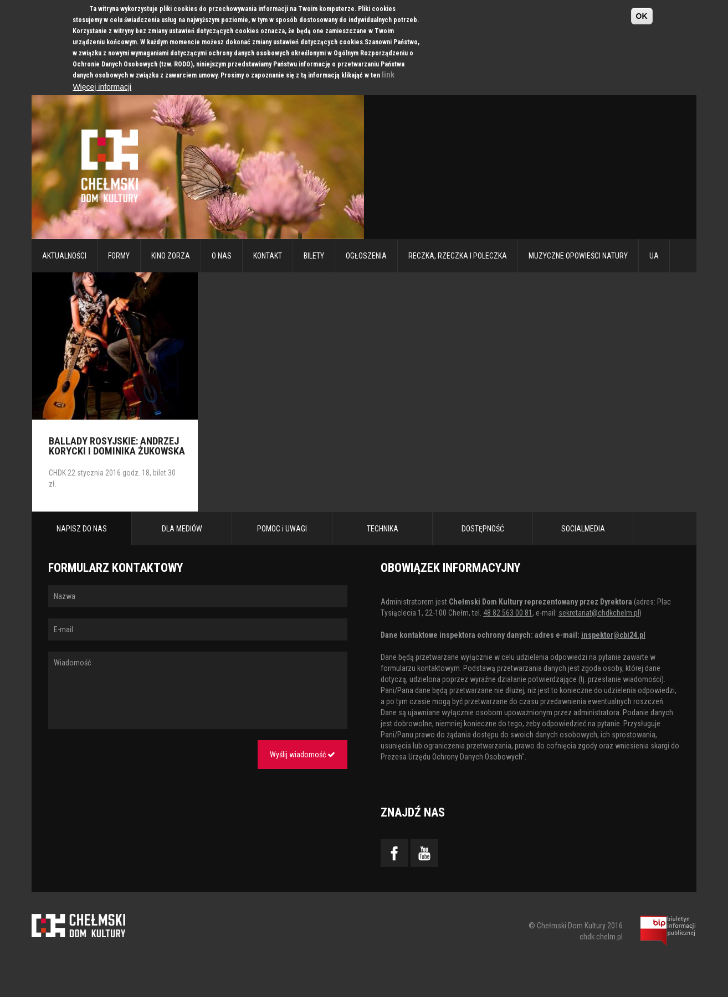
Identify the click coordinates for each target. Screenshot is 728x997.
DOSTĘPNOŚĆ (483, 528)
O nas (222, 255)
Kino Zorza (170, 255)
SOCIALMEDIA (583, 528)
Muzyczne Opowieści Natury (578, 255)
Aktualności (64, 255)
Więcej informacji (102, 86)
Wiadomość (197, 690)
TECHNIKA (382, 528)
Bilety (314, 255)
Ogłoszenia (366, 255)
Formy (119, 255)
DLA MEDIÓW (182, 528)
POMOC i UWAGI (282, 528)
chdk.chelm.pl (601, 936)
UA (654, 255)
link (388, 74)
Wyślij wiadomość (302, 754)
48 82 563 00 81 (507, 612)
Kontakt (267, 255)
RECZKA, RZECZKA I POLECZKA (457, 255)
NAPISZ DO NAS (82, 528)
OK (642, 16)
